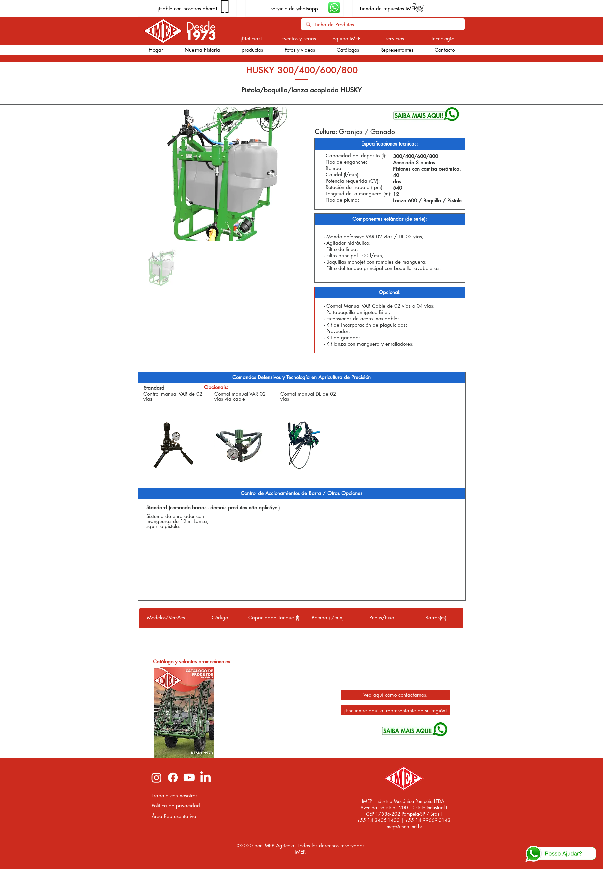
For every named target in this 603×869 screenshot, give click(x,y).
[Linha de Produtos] (382, 24)
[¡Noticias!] (251, 38)
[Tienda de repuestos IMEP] (388, 8)
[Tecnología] (443, 38)
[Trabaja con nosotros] (177, 795)
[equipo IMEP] (347, 38)
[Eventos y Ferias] (299, 38)
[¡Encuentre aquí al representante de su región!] (395, 710)
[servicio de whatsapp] (294, 8)
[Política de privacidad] (177, 805)
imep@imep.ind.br (403, 826)
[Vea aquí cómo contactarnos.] (395, 695)
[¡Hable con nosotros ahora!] (187, 8)
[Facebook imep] (172, 777)
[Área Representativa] (177, 816)
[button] (252, 50)
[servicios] (395, 38)
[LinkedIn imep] (205, 777)
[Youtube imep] (189, 777)
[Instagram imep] (156, 777)
